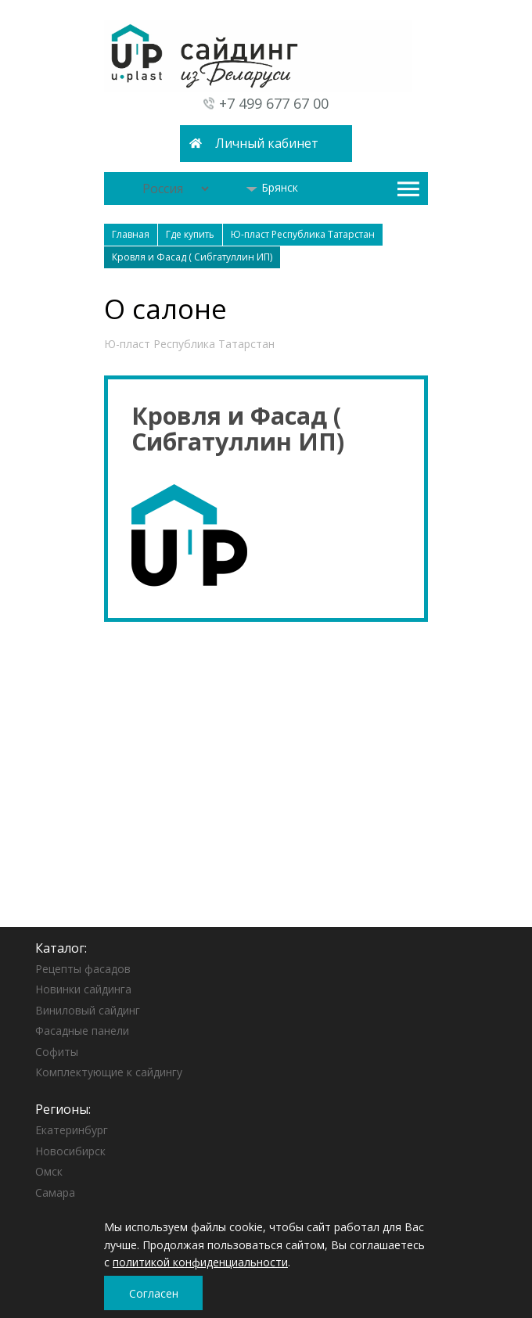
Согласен (153, 1293)
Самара (55, 1192)
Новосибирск (70, 1151)
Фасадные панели (82, 1030)
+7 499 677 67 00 (274, 103)
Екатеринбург (71, 1129)
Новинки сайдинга (83, 989)
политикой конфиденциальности (200, 1262)
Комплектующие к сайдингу (108, 1072)
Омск (49, 1171)
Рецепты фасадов (83, 968)
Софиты (56, 1051)
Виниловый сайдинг (87, 1010)
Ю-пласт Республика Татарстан (189, 343)
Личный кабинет (266, 143)
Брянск (272, 187)
